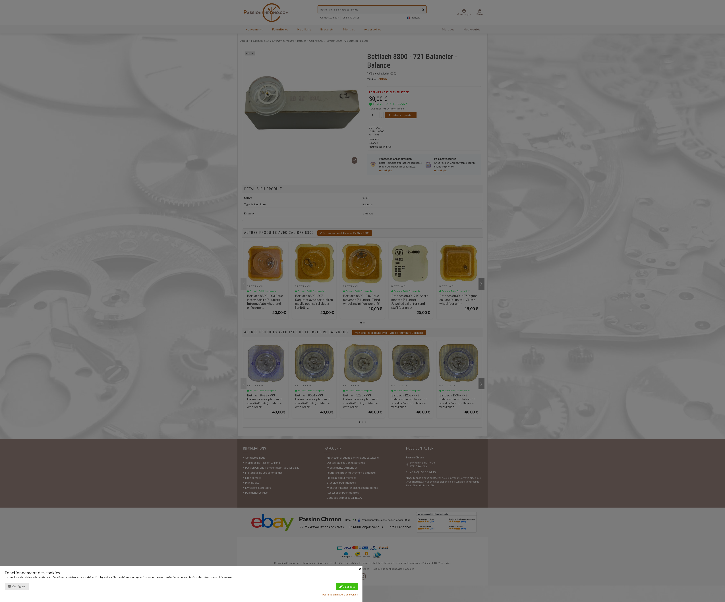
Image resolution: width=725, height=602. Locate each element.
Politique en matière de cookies (340, 594)
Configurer (16, 586)
